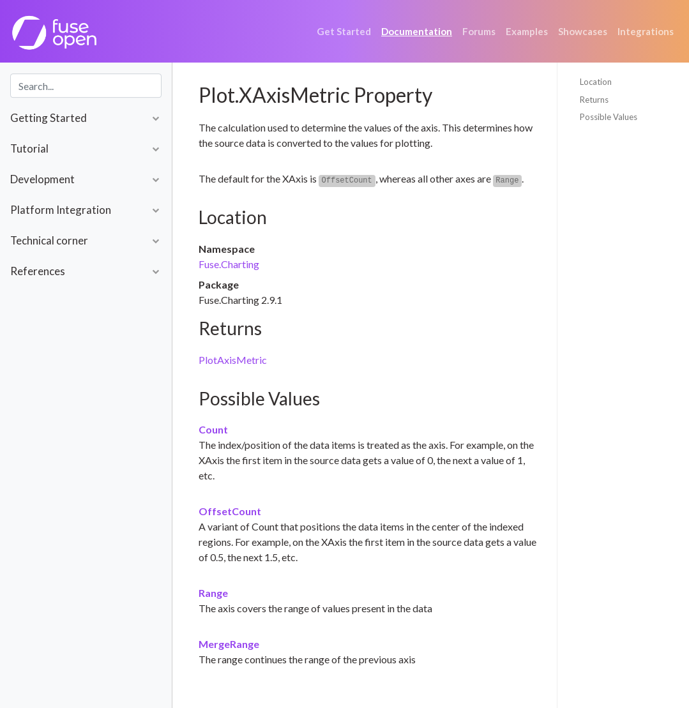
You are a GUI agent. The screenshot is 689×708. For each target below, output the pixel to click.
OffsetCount (230, 511)
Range (213, 593)
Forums (479, 31)
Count (213, 429)
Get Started (344, 31)
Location (596, 82)
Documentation (416, 31)
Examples (527, 31)
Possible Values (608, 117)
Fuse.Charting (229, 264)
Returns (594, 99)
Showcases (582, 31)
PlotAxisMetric (233, 360)
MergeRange (229, 644)
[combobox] (86, 85)
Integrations (645, 31)
